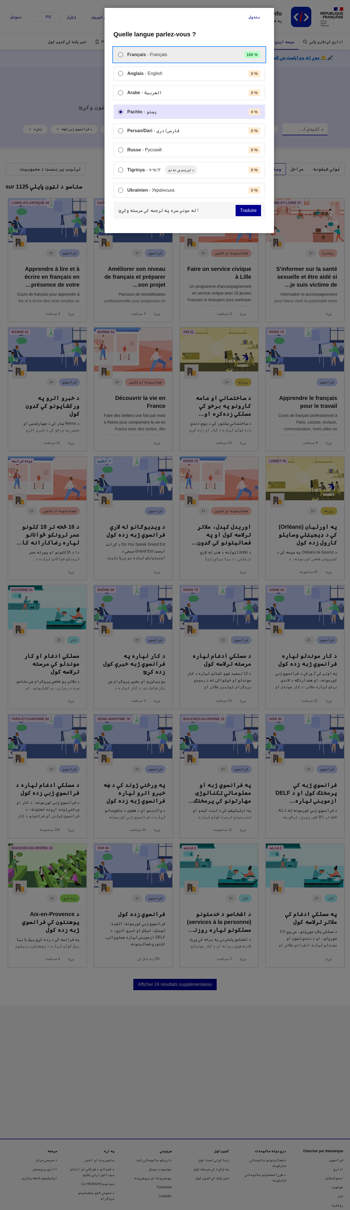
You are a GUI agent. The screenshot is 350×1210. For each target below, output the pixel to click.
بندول (254, 17)
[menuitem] (189, 54)
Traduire (248, 210)
